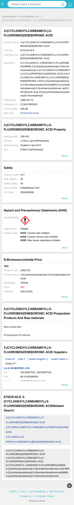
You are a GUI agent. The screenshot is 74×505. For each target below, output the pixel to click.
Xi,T (22, 174)
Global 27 (10, 363)
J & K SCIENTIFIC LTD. (17, 368)
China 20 (10, 359)
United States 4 (59, 359)
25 (21, 179)
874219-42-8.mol (29, 113)
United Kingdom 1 (38, 359)
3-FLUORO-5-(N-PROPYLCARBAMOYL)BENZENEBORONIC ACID (33, 439)
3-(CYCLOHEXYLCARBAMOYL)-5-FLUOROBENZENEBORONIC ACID (25, 420)
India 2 (21, 359)
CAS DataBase (37, 491)
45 (21, 183)
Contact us (25, 496)
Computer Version (44, 496)
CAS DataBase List (28, 16)
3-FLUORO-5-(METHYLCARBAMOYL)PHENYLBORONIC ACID (37, 429)
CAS (23, 491)
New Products (56, 491)
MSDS (13, 491)
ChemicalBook (9, 16)
